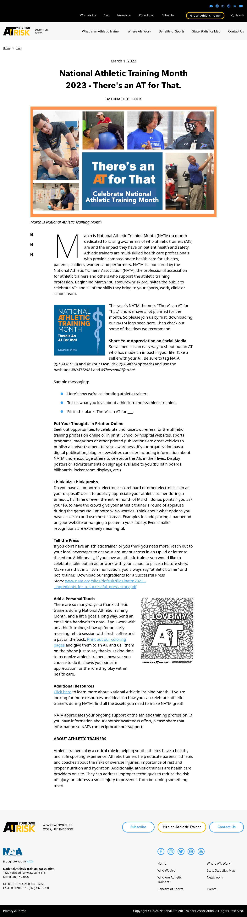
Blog (107, 15)
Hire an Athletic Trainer (205, 15)
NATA (39, 32)
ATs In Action (146, 15)
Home (6, 48)
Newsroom (124, 15)
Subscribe (168, 15)
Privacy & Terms (14, 911)
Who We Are (88, 15)
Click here (62, 691)
